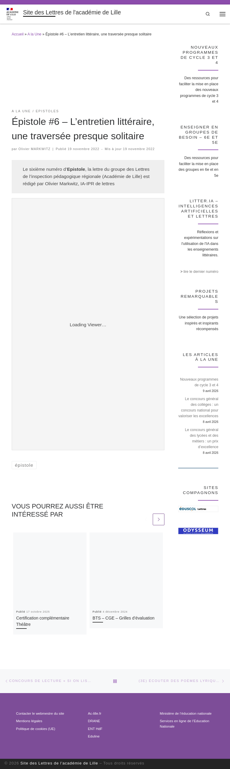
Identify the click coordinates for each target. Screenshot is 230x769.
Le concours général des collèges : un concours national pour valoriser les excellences (198, 407)
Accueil (18, 34)
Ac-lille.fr (95, 713)
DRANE (94, 721)
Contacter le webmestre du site (40, 713)
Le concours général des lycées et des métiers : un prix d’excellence (201, 438)
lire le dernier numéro (201, 272)
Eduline (94, 736)
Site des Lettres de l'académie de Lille (59, 763)
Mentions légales (29, 721)
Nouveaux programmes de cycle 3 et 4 (199, 382)
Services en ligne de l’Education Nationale (184, 723)
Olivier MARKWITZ (35, 149)
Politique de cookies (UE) (35, 729)
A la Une (35, 34)
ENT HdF (95, 729)
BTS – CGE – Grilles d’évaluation (124, 618)
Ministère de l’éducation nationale (186, 713)
